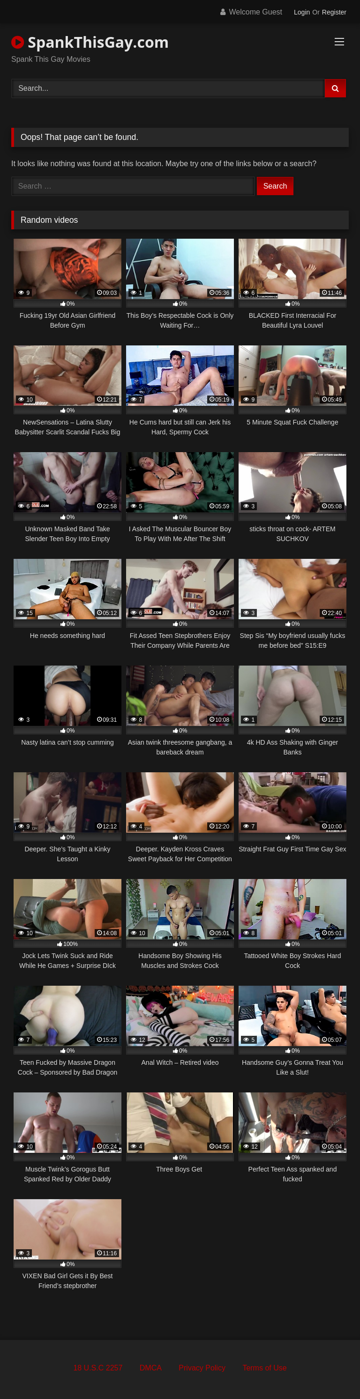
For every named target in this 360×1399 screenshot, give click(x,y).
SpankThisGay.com (90, 42)
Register (334, 12)
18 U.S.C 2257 (97, 1368)
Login (302, 12)
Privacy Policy (202, 1368)
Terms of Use (264, 1368)
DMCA (151, 1368)
